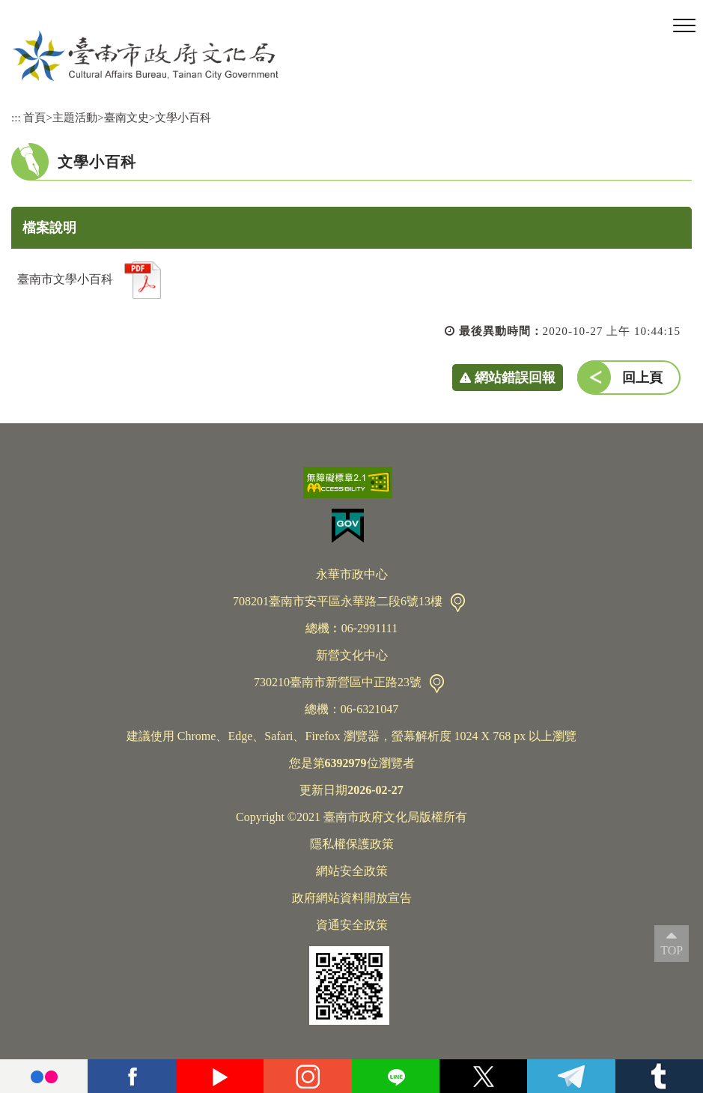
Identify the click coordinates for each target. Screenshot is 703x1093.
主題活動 (74, 117)
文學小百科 (183, 117)
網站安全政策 (352, 871)
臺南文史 (126, 117)
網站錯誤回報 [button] (515, 377)
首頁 (34, 117)
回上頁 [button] (642, 377)
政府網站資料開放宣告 (352, 897)
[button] (684, 26)
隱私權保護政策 (352, 844)
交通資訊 (458, 602)
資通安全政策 (352, 924)
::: (16, 117)
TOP (671, 950)
